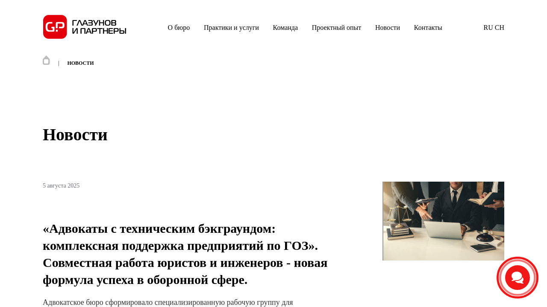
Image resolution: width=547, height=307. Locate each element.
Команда (285, 27)
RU (488, 27)
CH (498, 27)
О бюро (179, 27)
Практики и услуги (231, 27)
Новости (387, 27)
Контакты (428, 27)
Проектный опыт (337, 27)
